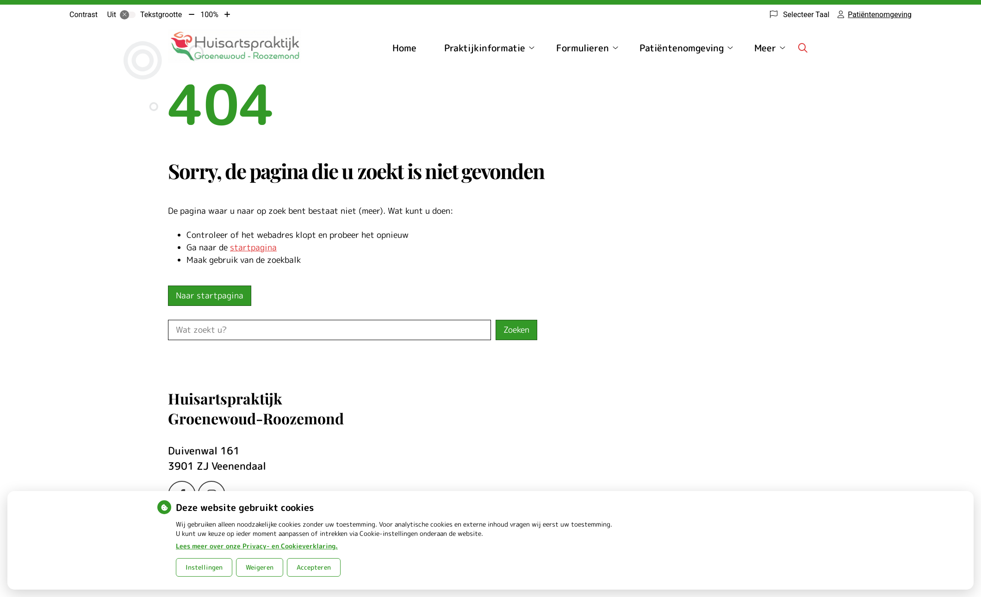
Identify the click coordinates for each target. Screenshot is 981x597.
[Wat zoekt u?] (329, 330)
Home (404, 47)
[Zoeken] (803, 47)
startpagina (253, 247)
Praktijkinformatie (484, 47)
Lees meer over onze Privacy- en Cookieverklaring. (257, 545)
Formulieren (582, 47)
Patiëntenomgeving (682, 47)
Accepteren (314, 567)
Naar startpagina (209, 295)
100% (209, 14)
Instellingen (204, 567)
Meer (765, 47)
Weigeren (259, 567)
